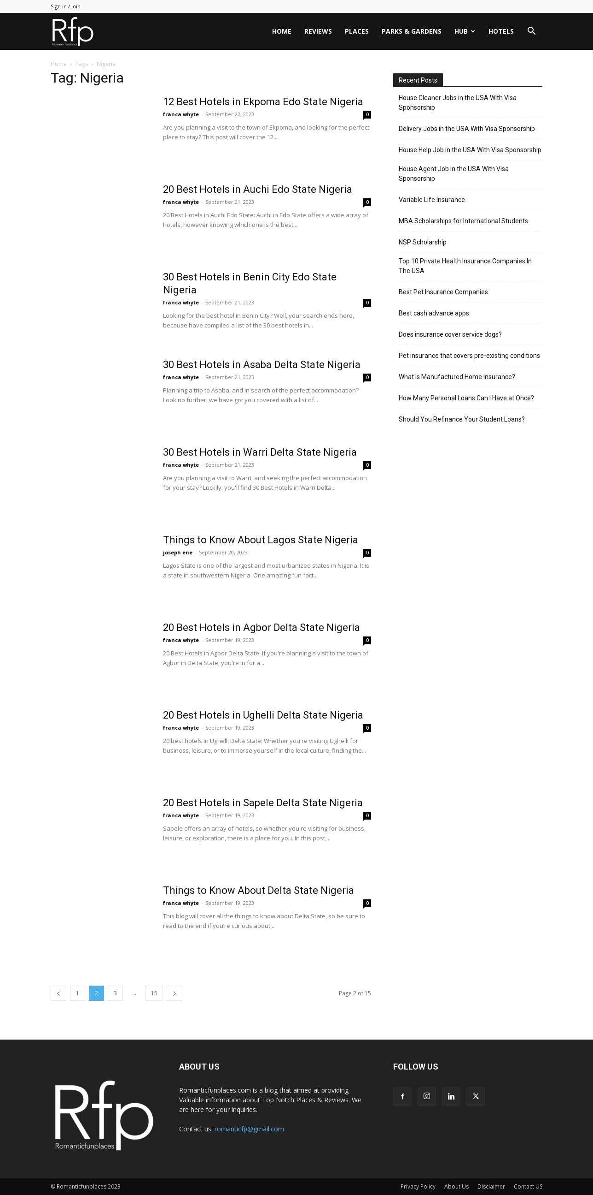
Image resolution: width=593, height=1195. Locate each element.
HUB (464, 31)
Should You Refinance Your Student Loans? (462, 419)
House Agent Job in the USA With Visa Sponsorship (454, 173)
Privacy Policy (418, 1186)
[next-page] (174, 993)
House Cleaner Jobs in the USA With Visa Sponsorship (458, 102)
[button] (531, 32)
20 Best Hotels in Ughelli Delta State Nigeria (263, 715)
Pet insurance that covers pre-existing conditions (469, 355)
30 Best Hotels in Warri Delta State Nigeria (260, 452)
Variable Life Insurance (432, 199)
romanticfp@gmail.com (249, 1128)
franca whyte (181, 114)
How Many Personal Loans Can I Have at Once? (466, 398)
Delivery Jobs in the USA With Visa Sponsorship (467, 128)
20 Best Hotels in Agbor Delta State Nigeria (261, 627)
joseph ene (177, 552)
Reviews (318, 31)
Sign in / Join (66, 6)
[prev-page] (58, 993)
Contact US (528, 1186)
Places (357, 31)
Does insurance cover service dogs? (450, 334)
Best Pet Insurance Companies (443, 292)
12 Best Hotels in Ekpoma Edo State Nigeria (263, 101)
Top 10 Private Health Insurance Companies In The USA (465, 265)
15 (154, 993)
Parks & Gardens (412, 31)
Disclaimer (491, 1186)
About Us (456, 1186)
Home (281, 31)
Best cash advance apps (434, 313)
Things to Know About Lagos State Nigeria (260, 540)
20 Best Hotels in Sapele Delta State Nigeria (263, 803)
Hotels (501, 31)
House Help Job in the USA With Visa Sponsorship (470, 150)
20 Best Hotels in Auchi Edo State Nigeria (257, 189)
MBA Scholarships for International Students (463, 221)
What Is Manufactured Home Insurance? (457, 376)
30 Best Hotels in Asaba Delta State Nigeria (261, 364)
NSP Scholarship (423, 242)
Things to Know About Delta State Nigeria (258, 890)
